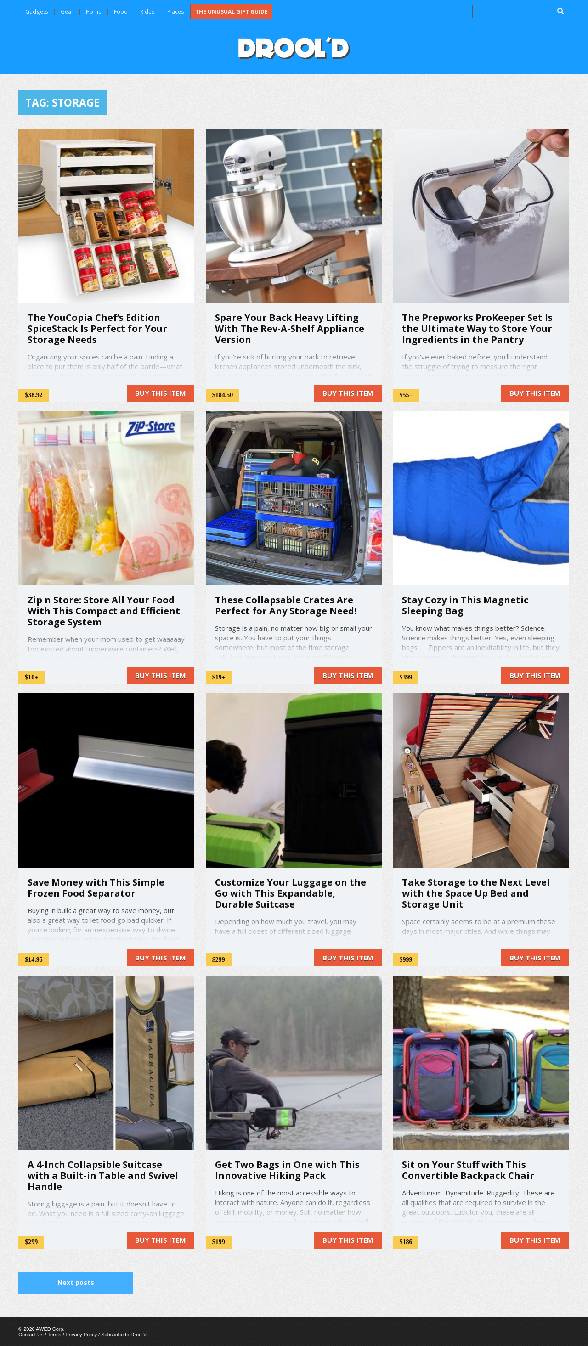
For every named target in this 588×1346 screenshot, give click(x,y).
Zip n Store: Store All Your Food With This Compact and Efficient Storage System (104, 610)
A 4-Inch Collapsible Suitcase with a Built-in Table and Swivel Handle (103, 1175)
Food (120, 11)
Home (93, 11)
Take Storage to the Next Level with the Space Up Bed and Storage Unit (476, 892)
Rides (147, 11)
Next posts (75, 1282)
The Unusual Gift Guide (230, 11)
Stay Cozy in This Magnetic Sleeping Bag (465, 605)
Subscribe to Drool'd (124, 1334)
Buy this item (160, 392)
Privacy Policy (81, 1334)
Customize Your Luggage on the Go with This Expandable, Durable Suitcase (290, 892)
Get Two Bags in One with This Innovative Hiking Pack (287, 1169)
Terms (54, 1334)
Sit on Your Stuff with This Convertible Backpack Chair (468, 1169)
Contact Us (30, 1334)
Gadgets (36, 11)
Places (174, 11)
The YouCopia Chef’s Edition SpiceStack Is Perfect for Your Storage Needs (97, 328)
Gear (66, 11)
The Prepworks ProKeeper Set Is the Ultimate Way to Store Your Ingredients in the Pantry (477, 328)
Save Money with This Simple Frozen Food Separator (96, 887)
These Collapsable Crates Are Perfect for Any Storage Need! (285, 605)
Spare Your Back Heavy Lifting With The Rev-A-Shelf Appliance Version (289, 328)
